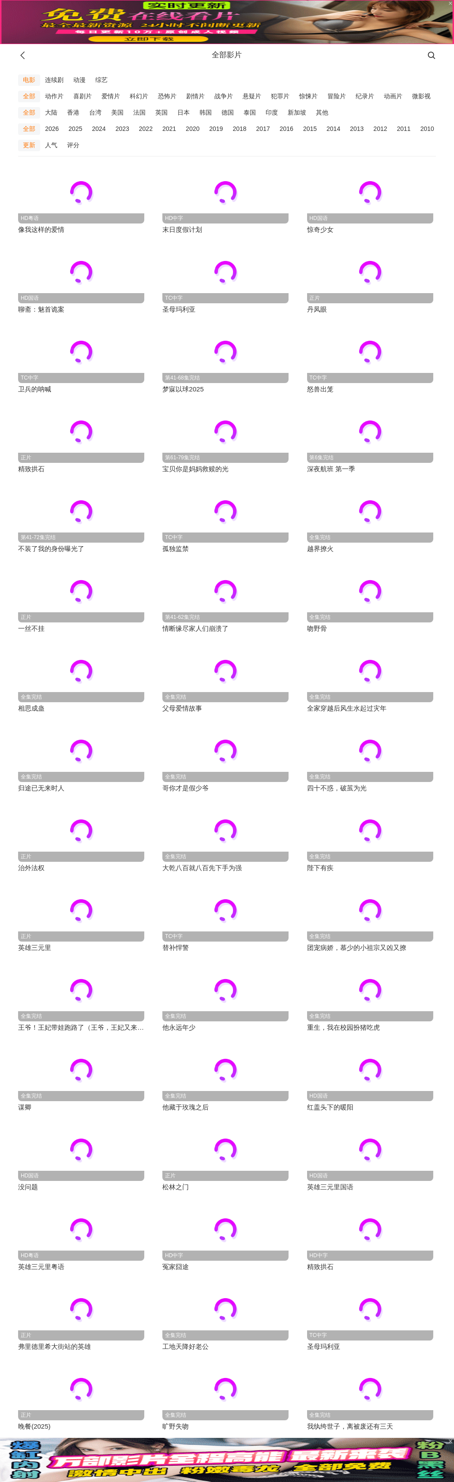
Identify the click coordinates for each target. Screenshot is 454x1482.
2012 (380, 128)
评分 (73, 145)
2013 (357, 128)
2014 (333, 128)
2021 (169, 128)
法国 (139, 112)
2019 (216, 128)
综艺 (101, 79)
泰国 (250, 112)
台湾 (95, 112)
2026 (52, 128)
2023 (122, 128)
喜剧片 (82, 96)
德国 (227, 112)
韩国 (205, 112)
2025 (75, 128)
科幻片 (139, 96)
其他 (322, 112)
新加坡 (297, 112)
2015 (310, 128)
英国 (161, 112)
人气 (51, 145)
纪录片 (365, 96)
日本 (183, 112)
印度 (272, 112)
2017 (263, 128)
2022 (146, 128)
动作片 (54, 96)
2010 (427, 128)
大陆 (51, 112)
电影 (29, 79)
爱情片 (110, 96)
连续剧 (54, 79)
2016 (286, 128)
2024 (98, 128)
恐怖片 (167, 96)
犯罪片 (280, 96)
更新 (29, 145)
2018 (239, 128)
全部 (29, 96)
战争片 (223, 96)
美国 (117, 112)
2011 (404, 128)
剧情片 (195, 96)
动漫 (79, 79)
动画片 (393, 96)
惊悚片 (308, 96)
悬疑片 (252, 96)
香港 (73, 112)
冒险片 (336, 96)
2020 (192, 128)
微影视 (421, 96)
